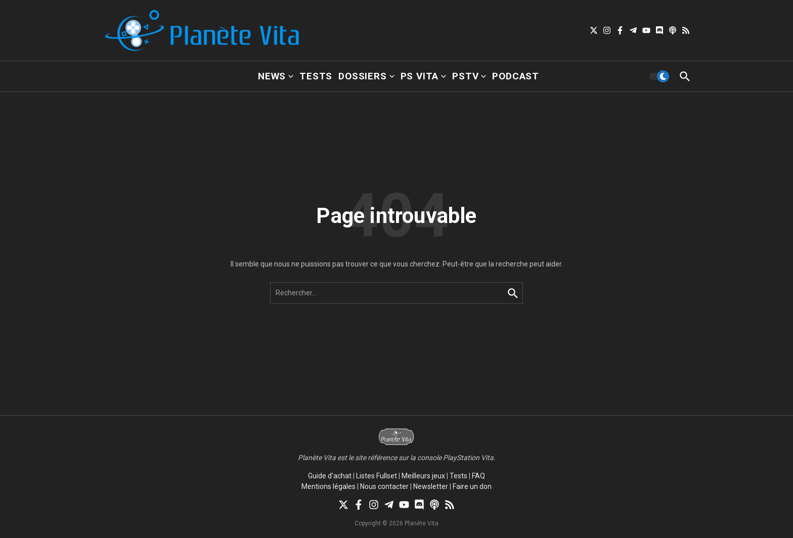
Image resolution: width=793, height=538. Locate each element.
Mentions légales (328, 486)
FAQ (478, 476)
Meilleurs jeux (423, 476)
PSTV (469, 76)
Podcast (515, 76)
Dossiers (366, 76)
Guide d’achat (329, 476)
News (275, 76)
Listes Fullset (376, 476)
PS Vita (424, 76)
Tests (315, 76)
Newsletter (430, 486)
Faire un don (472, 486)
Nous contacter (384, 486)
